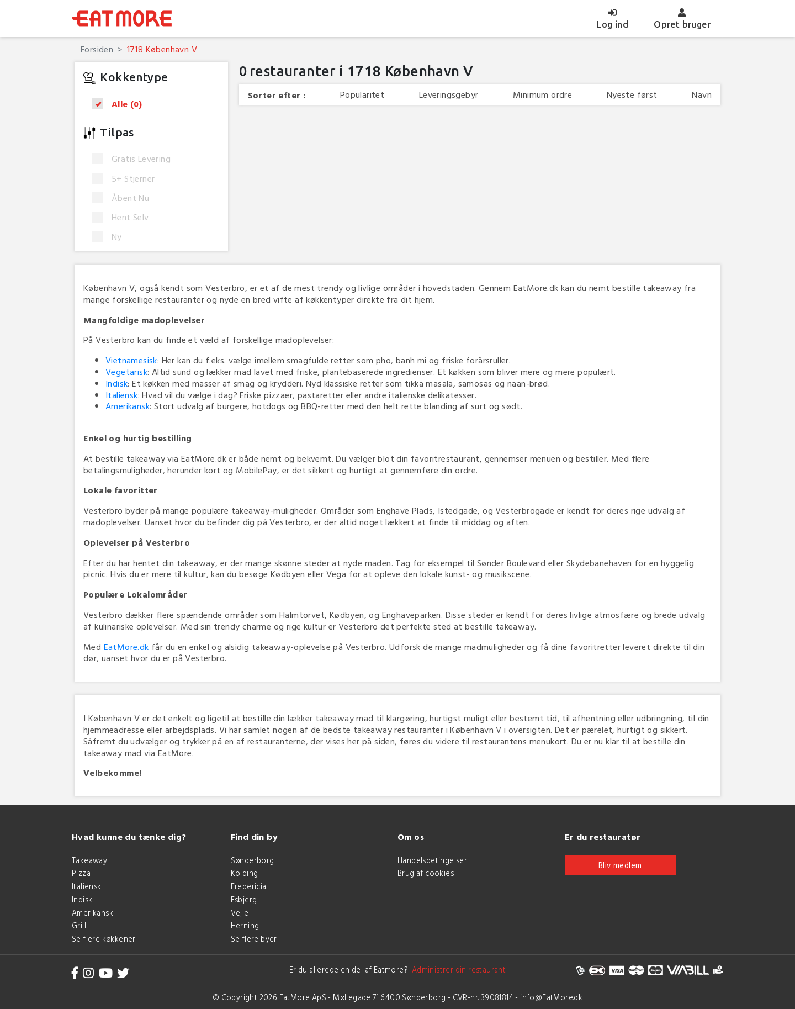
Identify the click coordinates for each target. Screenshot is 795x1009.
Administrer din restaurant (457, 969)
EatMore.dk (126, 646)
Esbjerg (244, 899)
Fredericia (249, 886)
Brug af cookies (426, 873)
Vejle (240, 912)
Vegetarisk (126, 371)
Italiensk (121, 395)
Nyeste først (632, 95)
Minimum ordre (542, 95)
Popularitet (362, 95)
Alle (120, 104)
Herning (245, 925)
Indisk (116, 383)
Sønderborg (252, 860)
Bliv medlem (620, 865)
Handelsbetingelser (432, 860)
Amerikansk (127, 406)
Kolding (244, 873)
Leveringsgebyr (449, 95)
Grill (79, 925)
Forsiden (97, 49)
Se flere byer (254, 938)
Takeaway (89, 860)
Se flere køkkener (104, 938)
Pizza (81, 873)
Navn (702, 95)
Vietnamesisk (131, 360)
